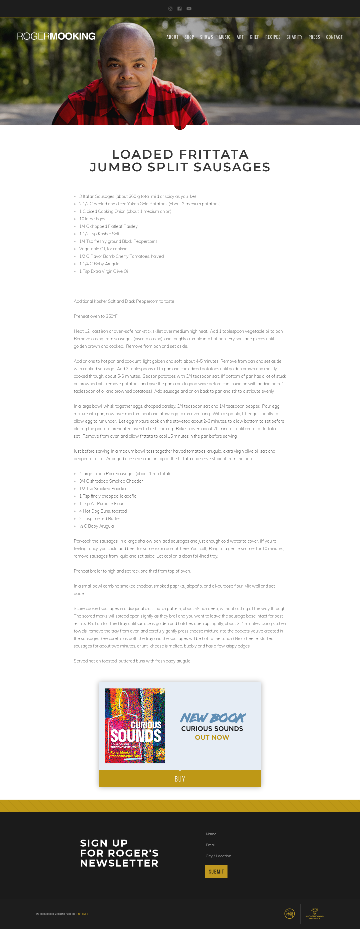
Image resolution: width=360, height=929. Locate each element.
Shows (206, 37)
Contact (334, 37)
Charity (295, 37)
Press (314, 37)
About (172, 37)
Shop (189, 37)
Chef (255, 37)
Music (225, 37)
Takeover (82, 914)
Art (240, 37)
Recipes (273, 37)
